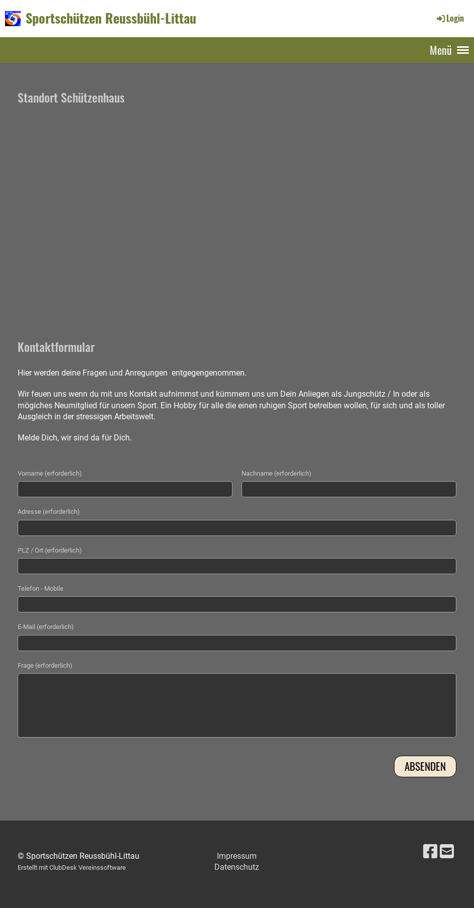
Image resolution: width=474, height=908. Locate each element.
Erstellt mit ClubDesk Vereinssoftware (72, 867)
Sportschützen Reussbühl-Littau (111, 18)
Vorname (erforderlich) (50, 473)
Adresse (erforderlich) (49, 511)
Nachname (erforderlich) (276, 473)
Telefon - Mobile (40, 588)
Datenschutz (236, 867)
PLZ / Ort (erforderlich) (50, 550)
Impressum (237, 856)
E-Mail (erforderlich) (46, 626)
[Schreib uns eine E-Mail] (447, 851)
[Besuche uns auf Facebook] (430, 851)
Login (449, 18)
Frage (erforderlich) (45, 665)
